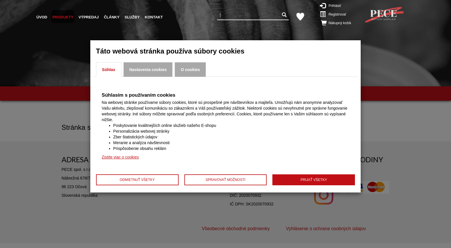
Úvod (42, 17)
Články (111, 17)
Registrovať (336, 14)
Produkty (62, 17)
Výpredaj (89, 17)
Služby (132, 17)
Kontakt (154, 17)
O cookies (190, 69)
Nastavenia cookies (148, 69)
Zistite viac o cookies (120, 157)
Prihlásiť (334, 5)
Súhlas (108, 69)
